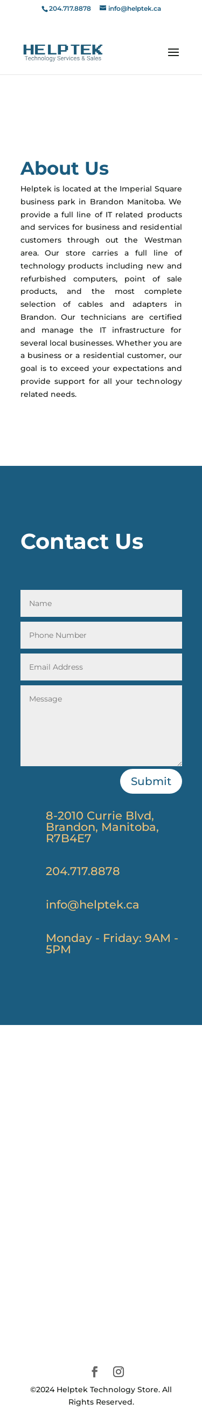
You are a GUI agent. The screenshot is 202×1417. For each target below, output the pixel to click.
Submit (151, 781)
